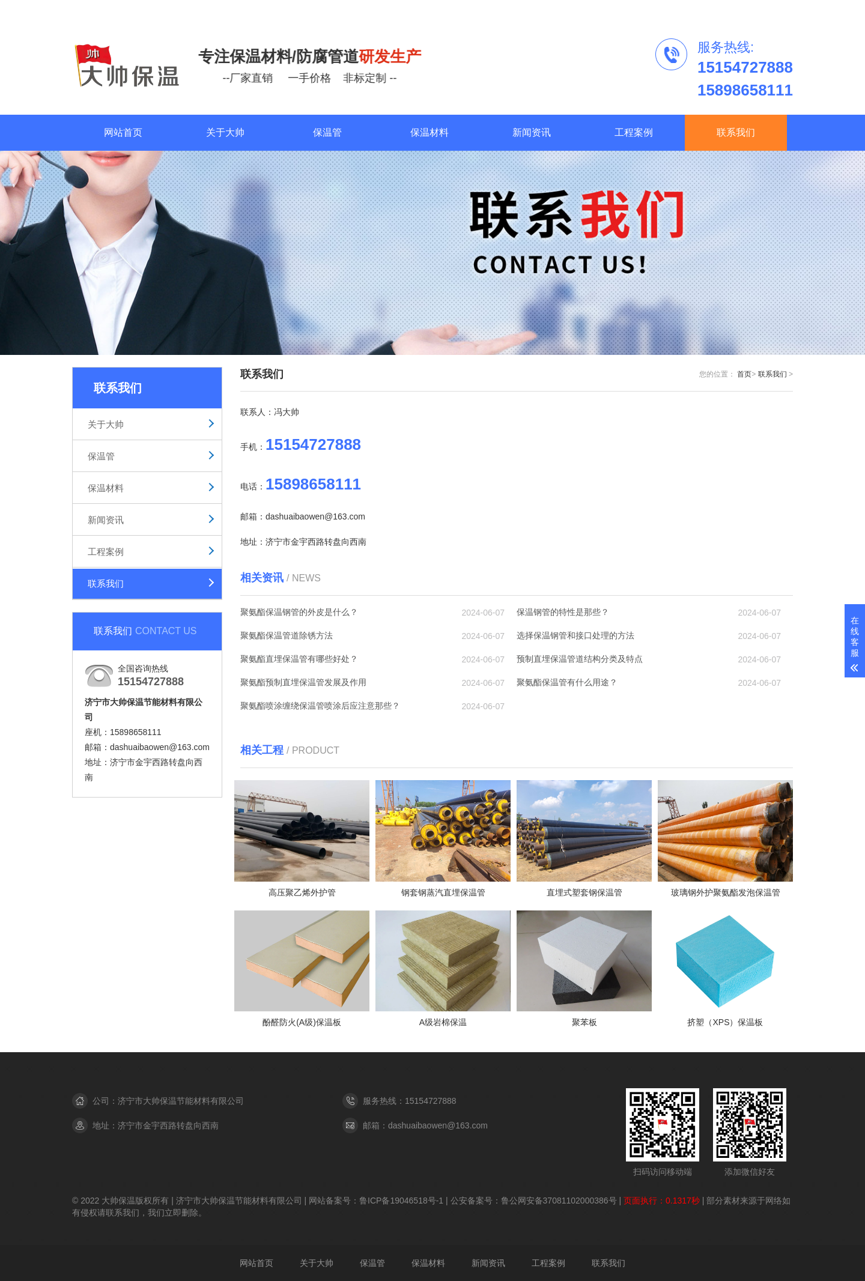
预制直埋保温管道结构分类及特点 (580, 659)
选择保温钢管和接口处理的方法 (575, 635)
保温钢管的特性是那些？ (563, 612)
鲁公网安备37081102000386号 (559, 1200)
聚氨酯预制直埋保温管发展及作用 (303, 682)
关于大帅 (225, 132)
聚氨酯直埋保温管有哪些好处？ (299, 659)
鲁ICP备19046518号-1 (402, 1200)
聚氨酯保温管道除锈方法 (286, 635)
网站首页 (123, 132)
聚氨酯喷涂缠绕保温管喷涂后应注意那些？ (320, 705)
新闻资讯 (531, 132)
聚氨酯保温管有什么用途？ (567, 682)
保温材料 (429, 132)
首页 (744, 374)
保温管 (327, 132)
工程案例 (712, 11)
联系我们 (761, 11)
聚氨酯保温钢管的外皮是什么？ (299, 612)
